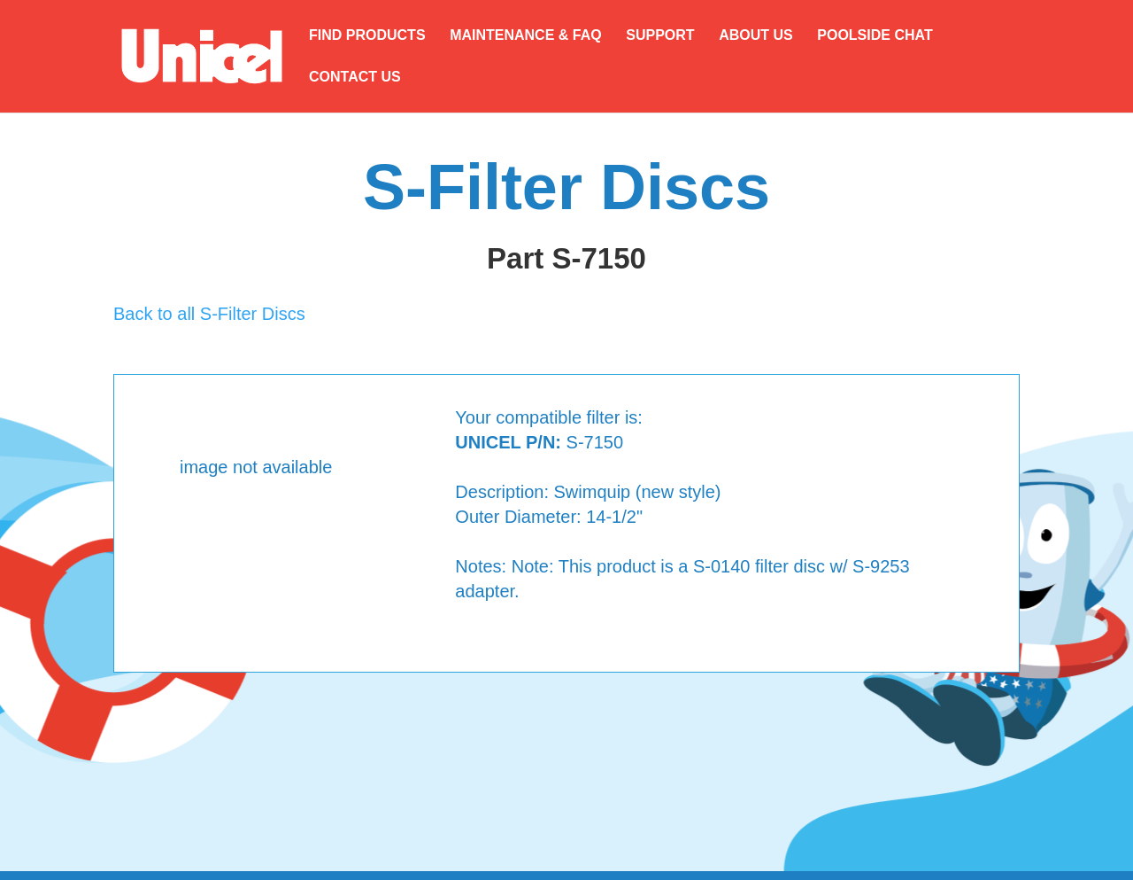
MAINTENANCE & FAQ (526, 36)
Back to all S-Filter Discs (209, 313)
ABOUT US (756, 36)
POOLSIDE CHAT (874, 36)
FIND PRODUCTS (367, 36)
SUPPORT (660, 36)
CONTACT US (355, 77)
